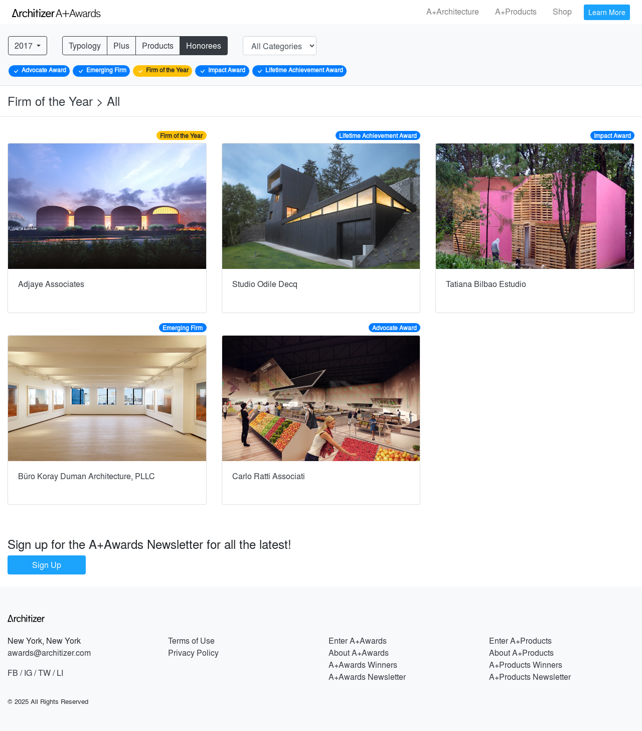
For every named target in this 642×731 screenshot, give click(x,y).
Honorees (203, 45)
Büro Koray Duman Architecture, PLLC (86, 476)
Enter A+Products (520, 640)
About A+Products (521, 652)
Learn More (606, 12)
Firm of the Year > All (65, 100)
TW (44, 672)
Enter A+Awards (358, 640)
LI (60, 672)
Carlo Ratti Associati (268, 476)
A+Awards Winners (363, 664)
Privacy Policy (193, 652)
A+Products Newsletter (530, 676)
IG (28, 672)
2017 (25, 45)
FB (13, 672)
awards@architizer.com (49, 652)
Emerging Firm (101, 70)
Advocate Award (39, 70)
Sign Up (46, 564)
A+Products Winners (525, 664)
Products (158, 45)
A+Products (516, 11)
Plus (121, 45)
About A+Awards (359, 652)
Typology (85, 45)
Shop (562, 11)
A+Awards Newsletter (367, 676)
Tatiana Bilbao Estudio (486, 283)
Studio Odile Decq (264, 283)
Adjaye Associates (51, 283)
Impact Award (222, 70)
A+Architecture (452, 11)
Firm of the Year (162, 70)
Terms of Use (191, 640)
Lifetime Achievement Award (299, 70)
